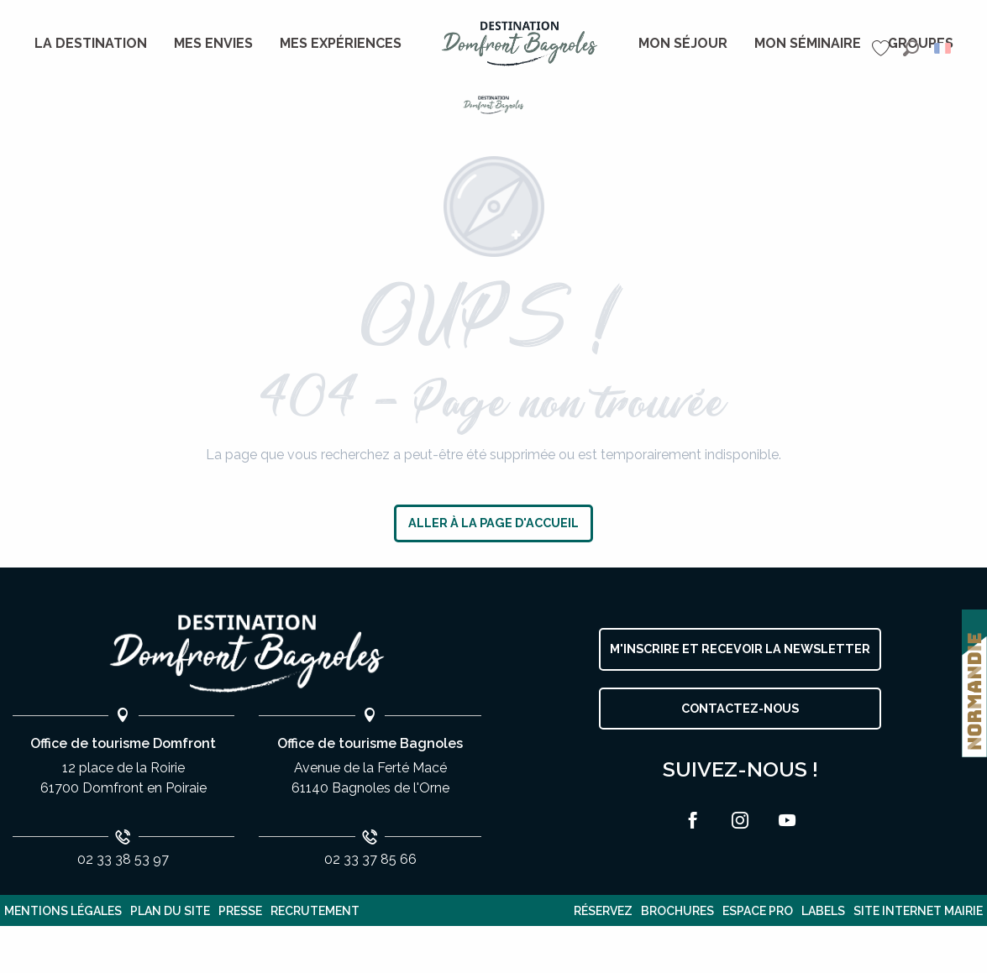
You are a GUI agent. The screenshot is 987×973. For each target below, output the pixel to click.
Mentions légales (63, 911)
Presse (240, 911)
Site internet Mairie (918, 911)
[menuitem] (90, 44)
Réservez (603, 911)
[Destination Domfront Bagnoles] (493, 105)
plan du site (170, 911)
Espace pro (757, 911)
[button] (911, 48)
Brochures (677, 911)
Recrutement (315, 911)
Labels (823, 911)
